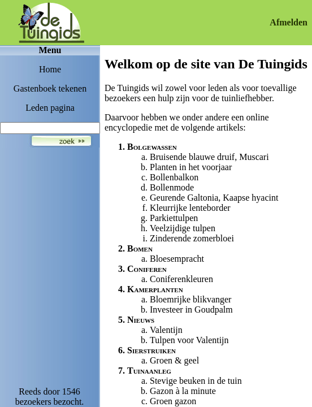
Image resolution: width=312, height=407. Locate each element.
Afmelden (288, 22)
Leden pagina (50, 107)
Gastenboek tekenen (50, 88)
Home (50, 69)
